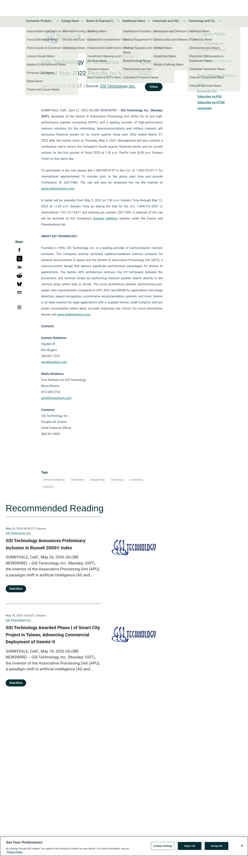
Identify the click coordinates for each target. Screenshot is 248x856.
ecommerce (136, 479)
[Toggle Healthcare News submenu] (149, 21)
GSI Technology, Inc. (117, 86)
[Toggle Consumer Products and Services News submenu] (58, 21)
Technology (117, 479)
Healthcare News (133, 21)
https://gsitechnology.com (214, 60)
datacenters (77, 479)
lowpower (48, 486)
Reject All (189, 847)
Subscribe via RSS (209, 96)
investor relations (105, 218)
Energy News (70, 21)
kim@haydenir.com (54, 362)
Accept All (216, 847)
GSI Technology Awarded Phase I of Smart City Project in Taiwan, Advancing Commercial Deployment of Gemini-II (53, 634)
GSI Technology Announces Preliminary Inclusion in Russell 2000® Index (46, 544)
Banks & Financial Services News (100, 21)
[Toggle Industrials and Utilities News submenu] (184, 21)
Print (200, 85)
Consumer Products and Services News (40, 21)
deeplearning (97, 479)
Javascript (204, 108)
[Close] (242, 847)
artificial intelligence (54, 479)
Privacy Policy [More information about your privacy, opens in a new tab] (15, 853)
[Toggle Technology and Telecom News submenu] (220, 21)
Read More (15, 588)
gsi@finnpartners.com (56, 398)
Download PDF (207, 90)
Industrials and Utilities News (166, 21)
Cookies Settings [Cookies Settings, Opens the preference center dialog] (163, 847)
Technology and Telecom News (202, 21)
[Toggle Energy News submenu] (83, 21)
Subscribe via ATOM (211, 102)
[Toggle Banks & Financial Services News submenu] (118, 21)
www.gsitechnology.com (58, 188)
